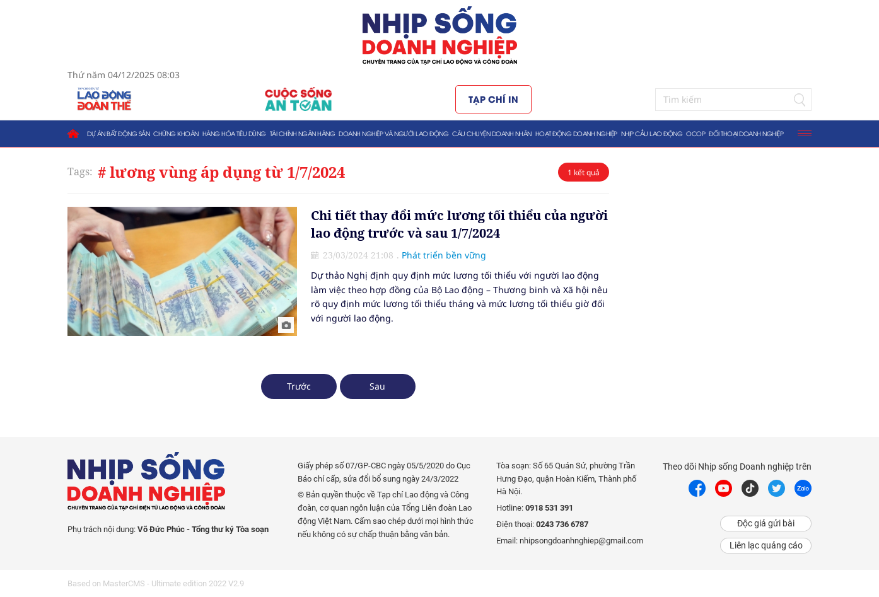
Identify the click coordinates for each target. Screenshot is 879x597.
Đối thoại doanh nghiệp (746, 133)
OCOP (695, 133)
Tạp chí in (493, 98)
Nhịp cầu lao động (652, 133)
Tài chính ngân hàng (302, 133)
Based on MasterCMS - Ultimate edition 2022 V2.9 (155, 583)
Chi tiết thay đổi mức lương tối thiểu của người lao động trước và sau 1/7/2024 (459, 224)
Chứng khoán (176, 133)
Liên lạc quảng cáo (766, 545)
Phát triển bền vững (444, 255)
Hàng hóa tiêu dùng (234, 133)
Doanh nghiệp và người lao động (393, 133)
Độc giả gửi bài (766, 523)
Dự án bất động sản (118, 133)
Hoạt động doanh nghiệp (576, 133)
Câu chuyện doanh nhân (492, 133)
